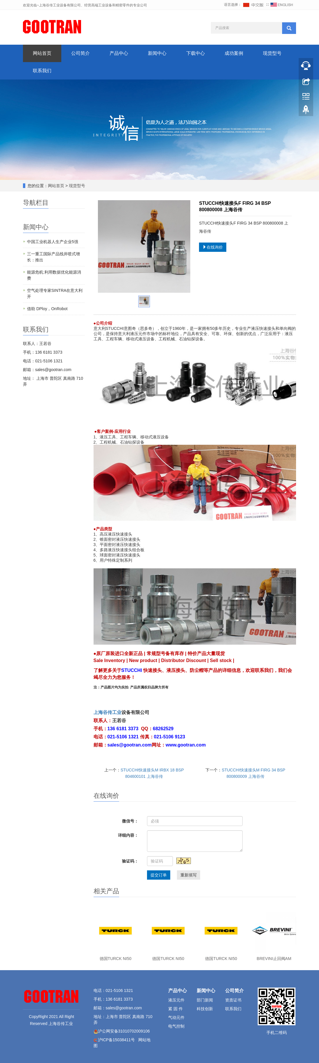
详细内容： (128, 835)
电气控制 (176, 1026)
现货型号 (272, 53)
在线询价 (212, 247)
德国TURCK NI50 (116, 958)
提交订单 (158, 875)
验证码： (130, 861)
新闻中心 (157, 53)
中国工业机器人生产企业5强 (52, 241)
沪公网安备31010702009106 (124, 1031)
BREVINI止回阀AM (274, 958)
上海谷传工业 (107, 712)
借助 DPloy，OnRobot (47, 308)
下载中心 (195, 53)
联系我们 (42, 70)
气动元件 (176, 1017)
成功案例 (234, 53)
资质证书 (233, 1000)
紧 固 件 (175, 1008)
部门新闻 (205, 1000)
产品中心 (119, 53)
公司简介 (80, 53)
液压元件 (176, 1000)
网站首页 (42, 53)
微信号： (130, 821)
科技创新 (205, 1008)
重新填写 (188, 875)
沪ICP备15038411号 (116, 1039)
